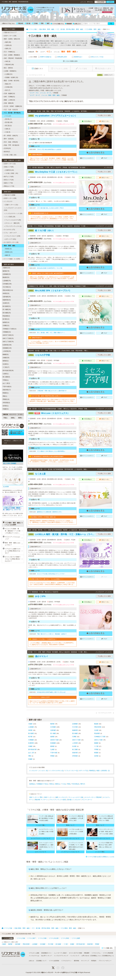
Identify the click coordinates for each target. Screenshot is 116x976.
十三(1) (63, 784)
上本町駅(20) (7, 351)
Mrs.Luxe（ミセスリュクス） (48, 413)
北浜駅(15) (6, 303)
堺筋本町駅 (97, 727)
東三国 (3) (8, 125)
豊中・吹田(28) (8, 139)
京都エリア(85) (8, 167)
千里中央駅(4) (7, 386)
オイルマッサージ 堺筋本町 (93, 797)
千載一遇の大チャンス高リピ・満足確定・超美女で (52, 634)
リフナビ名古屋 (53, 938)
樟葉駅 (96, 752)
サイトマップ (85, 960)
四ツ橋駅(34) (7, 309)
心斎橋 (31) (8, 74)
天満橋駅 (31, 740)
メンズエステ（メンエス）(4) (38, 770)
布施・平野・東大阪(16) (11, 145)
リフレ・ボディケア (10, 233)
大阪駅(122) (6, 268)
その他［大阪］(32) (9, 155)
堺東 (41, 23)
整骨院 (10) (8, 252)
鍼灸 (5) (7, 255)
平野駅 (96, 749)
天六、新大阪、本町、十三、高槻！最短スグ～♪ (51, 332)
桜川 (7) (7, 90)
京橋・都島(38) (8, 103)
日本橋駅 (53, 727)
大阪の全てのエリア (10, 32)
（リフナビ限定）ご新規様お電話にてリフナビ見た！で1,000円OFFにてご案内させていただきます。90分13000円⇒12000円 (52, 643)
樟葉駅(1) (6, 393)
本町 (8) (7, 61)
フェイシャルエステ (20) (12, 220)
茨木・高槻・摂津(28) (10, 142)
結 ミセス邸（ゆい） (41, 230)
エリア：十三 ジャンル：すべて (40, 93)
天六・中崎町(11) (9, 52)
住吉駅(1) (6, 364)
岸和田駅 (75, 756)
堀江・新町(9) (8, 68)
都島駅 (52, 746)
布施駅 (30, 759)
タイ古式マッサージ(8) (10, 242)
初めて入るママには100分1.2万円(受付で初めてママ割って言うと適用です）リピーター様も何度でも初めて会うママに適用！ (52, 702)
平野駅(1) (6, 380)
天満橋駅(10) (7, 332)
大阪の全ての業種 (9, 195)
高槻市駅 (75, 752)
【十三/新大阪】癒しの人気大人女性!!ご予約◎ (50, 208)
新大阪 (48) (8, 122)
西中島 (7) (8, 119)
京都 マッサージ (49, 797)
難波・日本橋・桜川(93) (11, 80)
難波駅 (96, 724)
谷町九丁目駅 (98, 740)
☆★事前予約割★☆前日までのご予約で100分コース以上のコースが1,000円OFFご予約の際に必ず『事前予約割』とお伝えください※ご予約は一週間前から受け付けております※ (52, 400)
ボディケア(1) (83, 770)
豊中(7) (82, 784)
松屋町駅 (31, 743)
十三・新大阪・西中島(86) (12, 113)
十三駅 (96, 746)
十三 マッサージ (87, 799)
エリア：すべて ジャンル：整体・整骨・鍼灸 (45, 95)
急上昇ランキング (46, 955)
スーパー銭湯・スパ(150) (11, 259)
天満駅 (74, 736)
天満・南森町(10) (9, 93)
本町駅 (30, 730)
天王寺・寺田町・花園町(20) (12, 106)
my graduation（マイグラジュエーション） (52, 115)
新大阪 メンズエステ (73, 799)
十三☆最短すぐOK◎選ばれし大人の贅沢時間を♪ (51, 451)
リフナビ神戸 (31, 938)
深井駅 (96, 756)
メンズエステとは (34, 955)
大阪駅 (30, 724)
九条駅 (52, 749)
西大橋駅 (75, 733)
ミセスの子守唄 (39, 355)
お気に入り (77, 23)
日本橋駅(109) (7, 284)
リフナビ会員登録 (54, 960)
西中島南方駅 (32, 749)
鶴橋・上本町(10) (9, 100)
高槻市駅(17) (7, 390)
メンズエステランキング (61, 955)
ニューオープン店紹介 (60, 953)
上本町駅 (75, 743)
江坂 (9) (7, 132)
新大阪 (27, 23)
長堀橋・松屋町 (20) (11, 77)
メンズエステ (7, 201)
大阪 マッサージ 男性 (36, 797)
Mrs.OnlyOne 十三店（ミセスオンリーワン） (53, 172)
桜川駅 (30, 736)
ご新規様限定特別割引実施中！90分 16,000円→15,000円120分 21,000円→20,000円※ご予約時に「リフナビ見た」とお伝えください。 (52, 461)
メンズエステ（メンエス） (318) (13, 209)
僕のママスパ (38, 656)
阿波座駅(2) (6, 316)
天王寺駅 (75, 727)
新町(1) (57, 784)
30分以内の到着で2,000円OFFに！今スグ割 (49, 268)
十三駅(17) (6, 367)
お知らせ (31, 960)
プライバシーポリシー (105, 960)
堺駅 (29, 756)
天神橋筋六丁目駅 (99, 736)
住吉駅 (74, 746)
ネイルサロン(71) (9, 229)
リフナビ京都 (42, 938)
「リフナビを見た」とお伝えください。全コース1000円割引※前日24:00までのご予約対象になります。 (52, 342)
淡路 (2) (7, 129)
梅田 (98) (7, 42)
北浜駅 (96, 730)
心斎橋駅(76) (7, 280)
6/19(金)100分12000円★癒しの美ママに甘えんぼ (51, 692)
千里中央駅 (53, 752)
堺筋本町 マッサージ (41, 799)
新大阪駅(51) (7, 306)
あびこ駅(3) (6, 383)
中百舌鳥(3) (75, 784)
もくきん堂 (37, 474)
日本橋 (34, 23)
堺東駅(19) (6, 399)
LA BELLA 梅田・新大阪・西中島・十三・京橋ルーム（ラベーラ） (61, 534)
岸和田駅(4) (6, 402)
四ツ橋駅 (53, 733)
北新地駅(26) (7, 297)
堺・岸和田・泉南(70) (10, 135)
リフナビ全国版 (7, 938)
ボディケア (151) (10, 239)
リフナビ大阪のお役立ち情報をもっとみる (100, 857)
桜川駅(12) (6, 319)
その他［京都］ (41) (11, 173)
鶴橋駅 (96, 743)
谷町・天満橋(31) (9, 96)
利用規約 (93, 960)
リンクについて (74, 955)
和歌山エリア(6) (8, 186)
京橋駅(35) (6, 357)
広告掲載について (41, 960)
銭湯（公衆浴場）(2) (103, 770)
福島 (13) (7, 48)
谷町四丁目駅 (54, 740)
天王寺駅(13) (7, 287)
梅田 (47, 23)
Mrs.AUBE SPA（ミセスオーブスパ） (49, 290)
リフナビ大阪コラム (57, 23)
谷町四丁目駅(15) (8, 335)
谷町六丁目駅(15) (8, 338)
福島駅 (52, 736)
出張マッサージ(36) (9, 36)
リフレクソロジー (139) (12, 236)
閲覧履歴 (68, 23)
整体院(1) (92, 770)
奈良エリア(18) (8, 180)
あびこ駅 (31, 752)
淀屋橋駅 (75, 724)
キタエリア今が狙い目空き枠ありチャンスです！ (51, 574)
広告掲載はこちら (96, 955)
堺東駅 (52, 756)
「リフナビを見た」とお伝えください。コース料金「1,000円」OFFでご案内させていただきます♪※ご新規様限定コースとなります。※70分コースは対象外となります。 (52, 217)
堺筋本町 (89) (9, 64)
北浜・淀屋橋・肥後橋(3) (11, 55)
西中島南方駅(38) (8, 370)
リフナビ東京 (65, 938)
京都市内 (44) (9, 170)
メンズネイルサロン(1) (56, 770)
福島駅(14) (6, 322)
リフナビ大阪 (21, 938)
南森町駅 (75, 730)
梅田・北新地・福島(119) (11, 39)
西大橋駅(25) (7, 313)
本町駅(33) (6, 293)
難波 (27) (7, 84)
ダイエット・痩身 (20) (11, 223)
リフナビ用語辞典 (108, 953)
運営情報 (76, 960)
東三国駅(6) (6, 377)
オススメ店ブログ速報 (75, 953)
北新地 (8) (8, 45)
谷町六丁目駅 (76, 740)
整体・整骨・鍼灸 (9, 245)
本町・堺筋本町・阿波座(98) (12, 58)
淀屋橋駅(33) (7, 274)
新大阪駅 (31, 733)
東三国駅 (75, 749)
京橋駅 (30, 746)
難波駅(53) (6, 277)
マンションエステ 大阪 (76, 797)
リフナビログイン (66, 960)
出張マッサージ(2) (9, 164)
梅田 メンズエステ (61, 797)
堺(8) (68, 784)
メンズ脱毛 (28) (9, 216)
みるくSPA (37, 596)
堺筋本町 (20, 23)
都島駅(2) (6, 361)
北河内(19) (7, 148)
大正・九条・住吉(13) (10, 109)
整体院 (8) (8, 249)
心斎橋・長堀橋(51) (9, 71)
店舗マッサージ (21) (11, 205)
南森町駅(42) (7, 300)
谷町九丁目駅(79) (8, 341)
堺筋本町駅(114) (8, 290)
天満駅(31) (6, 325)
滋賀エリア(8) (8, 183)
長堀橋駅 (53, 743)
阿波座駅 (97, 733)
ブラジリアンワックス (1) (12, 226)
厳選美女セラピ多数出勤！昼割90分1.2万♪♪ (49, 512)
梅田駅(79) (6, 271)
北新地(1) (32, 784)
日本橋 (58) (8, 87)
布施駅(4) (6, 409)
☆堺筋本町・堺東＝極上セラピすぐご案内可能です (52, 390)
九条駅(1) (6, 374)
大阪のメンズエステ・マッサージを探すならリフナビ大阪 (59, 972)
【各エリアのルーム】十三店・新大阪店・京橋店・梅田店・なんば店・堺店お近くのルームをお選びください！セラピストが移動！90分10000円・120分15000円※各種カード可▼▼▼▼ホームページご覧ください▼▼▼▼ (52, 159)
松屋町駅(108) (7, 345)
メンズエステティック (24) (13, 213)
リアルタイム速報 (34, 953)
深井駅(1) (6, 406)
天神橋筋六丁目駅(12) (9, 329)
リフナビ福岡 (75, 938)
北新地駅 (53, 730)
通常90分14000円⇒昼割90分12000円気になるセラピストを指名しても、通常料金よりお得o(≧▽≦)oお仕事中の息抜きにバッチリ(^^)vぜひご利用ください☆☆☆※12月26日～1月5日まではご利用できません (52, 521)
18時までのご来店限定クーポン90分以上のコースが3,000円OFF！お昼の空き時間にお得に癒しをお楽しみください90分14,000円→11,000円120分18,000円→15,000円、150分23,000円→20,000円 (52, 278)
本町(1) (51, 784)
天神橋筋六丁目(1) (42, 784)
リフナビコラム (96, 953)
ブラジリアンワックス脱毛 (57, 799)
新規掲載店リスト (46, 953)
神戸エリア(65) (8, 176)
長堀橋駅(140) (7, 348)
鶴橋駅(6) (6, 354)
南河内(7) (6, 151)
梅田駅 (52, 724)
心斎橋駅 (31, 727)
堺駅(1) (5, 396)
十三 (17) (7, 116)
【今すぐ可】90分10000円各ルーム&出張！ (49, 149)
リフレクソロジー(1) (71, 770)
